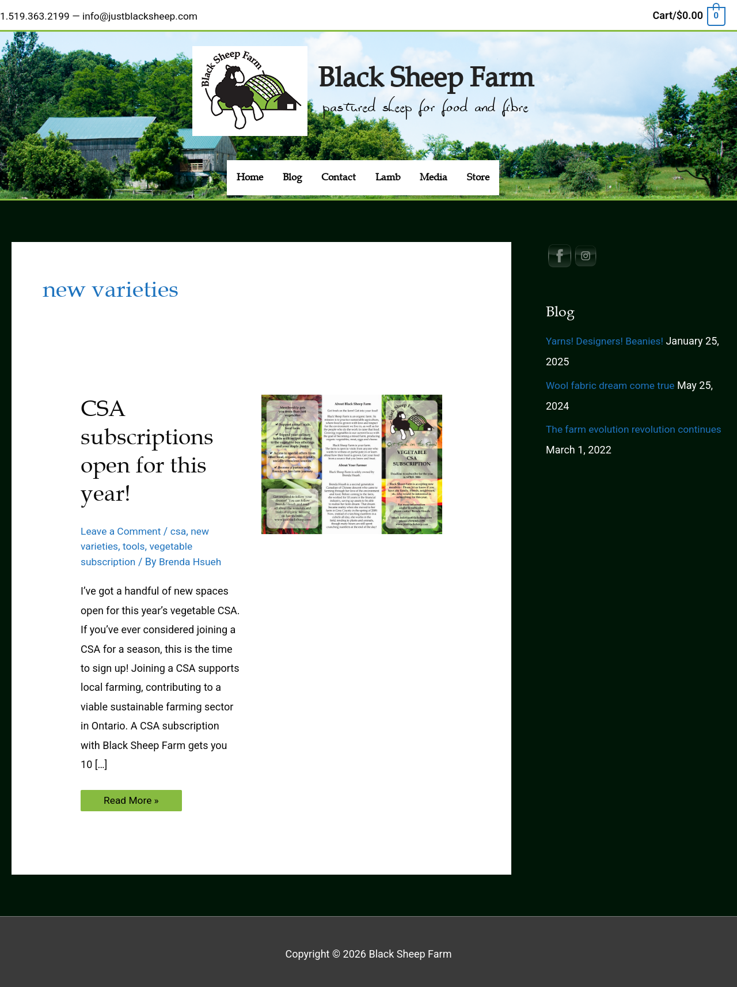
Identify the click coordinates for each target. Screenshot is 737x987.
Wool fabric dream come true (612, 381)
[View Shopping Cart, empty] (688, 13)
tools (135, 542)
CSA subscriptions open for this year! (149, 446)
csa (181, 526)
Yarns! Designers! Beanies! (607, 336)
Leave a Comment (122, 526)
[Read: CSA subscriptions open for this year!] (351, 459)
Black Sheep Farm (425, 71)
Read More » (134, 798)
